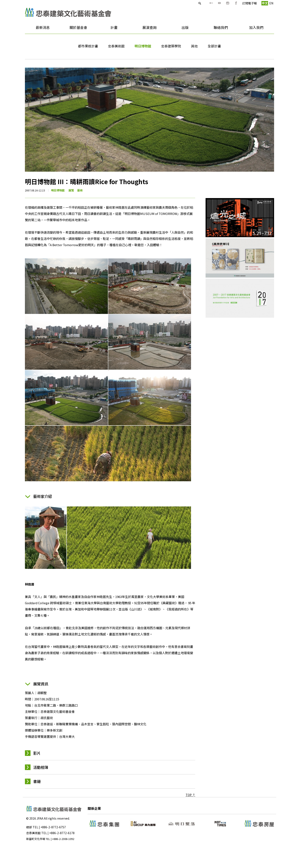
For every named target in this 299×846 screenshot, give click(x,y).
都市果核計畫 (88, 45)
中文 (257, 3)
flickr (204, 3)
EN (264, 3)
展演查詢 (149, 27)
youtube (212, 3)
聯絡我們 (221, 27)
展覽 (71, 190)
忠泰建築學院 (171, 45)
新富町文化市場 (35, 839)
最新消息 (41, 29)
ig (220, 3)
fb (229, 3)
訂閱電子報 (242, 3)
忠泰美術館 (116, 45)
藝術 (80, 190)
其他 (194, 45)
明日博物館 (143, 45)
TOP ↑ (190, 795)
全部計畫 (214, 45)
